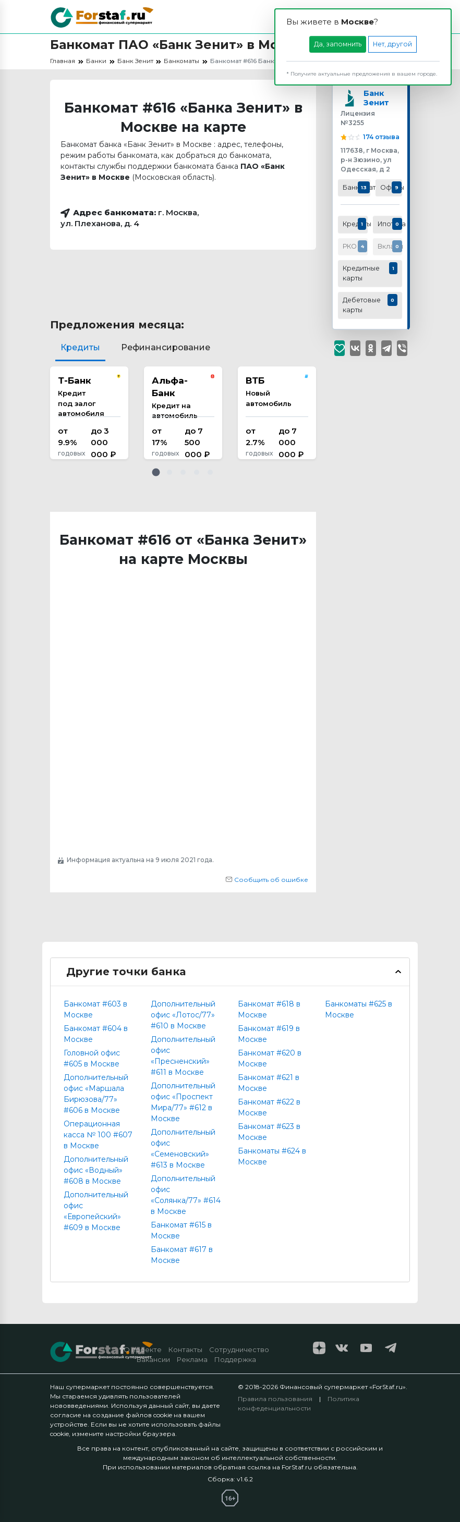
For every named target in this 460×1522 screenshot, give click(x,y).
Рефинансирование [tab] (165, 347)
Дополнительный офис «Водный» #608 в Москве (96, 1170)
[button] (156, 472)
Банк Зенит (376, 101)
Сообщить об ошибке (266, 879)
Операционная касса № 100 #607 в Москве (98, 1134)
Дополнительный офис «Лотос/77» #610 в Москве (183, 1014)
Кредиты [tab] (80, 347)
